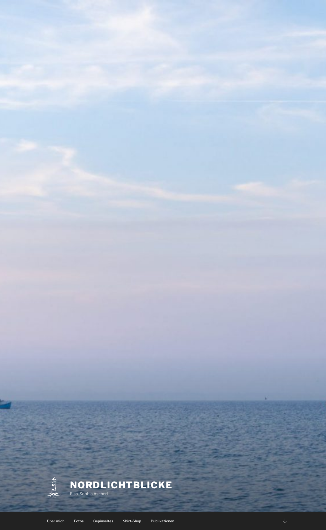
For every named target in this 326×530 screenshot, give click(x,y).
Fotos (79, 521)
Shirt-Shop (132, 521)
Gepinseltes (103, 521)
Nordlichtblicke (121, 485)
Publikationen (162, 521)
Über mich (55, 521)
